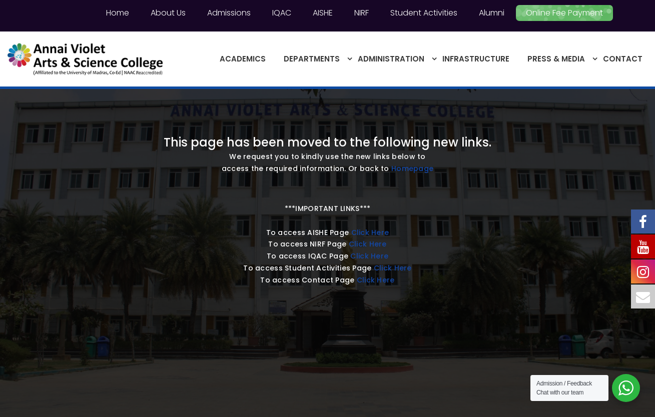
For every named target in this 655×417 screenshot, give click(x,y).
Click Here (370, 233)
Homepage (412, 169)
